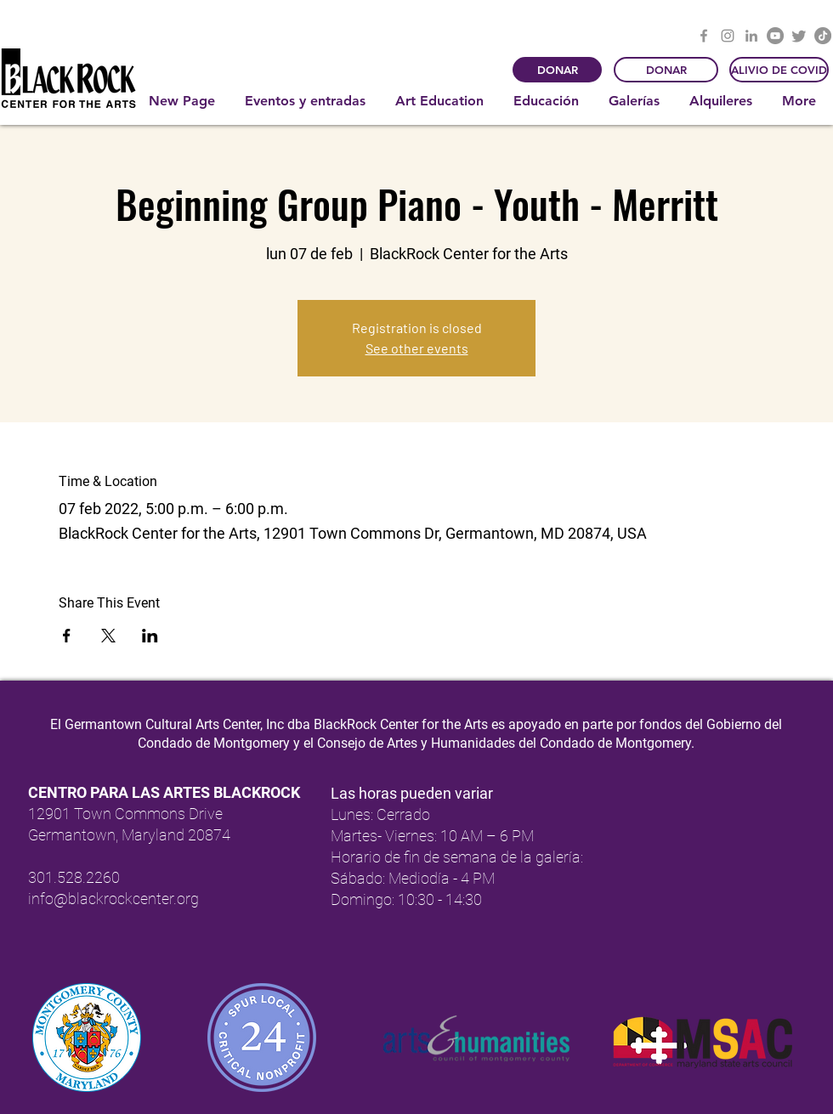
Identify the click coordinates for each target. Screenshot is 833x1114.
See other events (417, 348)
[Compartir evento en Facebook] (67, 635)
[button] (307, 101)
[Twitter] (799, 35)
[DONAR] (557, 69)
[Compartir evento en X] (108, 635)
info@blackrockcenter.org (113, 899)
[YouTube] (775, 35)
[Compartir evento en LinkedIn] (150, 635)
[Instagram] (727, 35)
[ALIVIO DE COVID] (779, 69)
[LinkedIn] (751, 35)
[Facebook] (703, 35)
